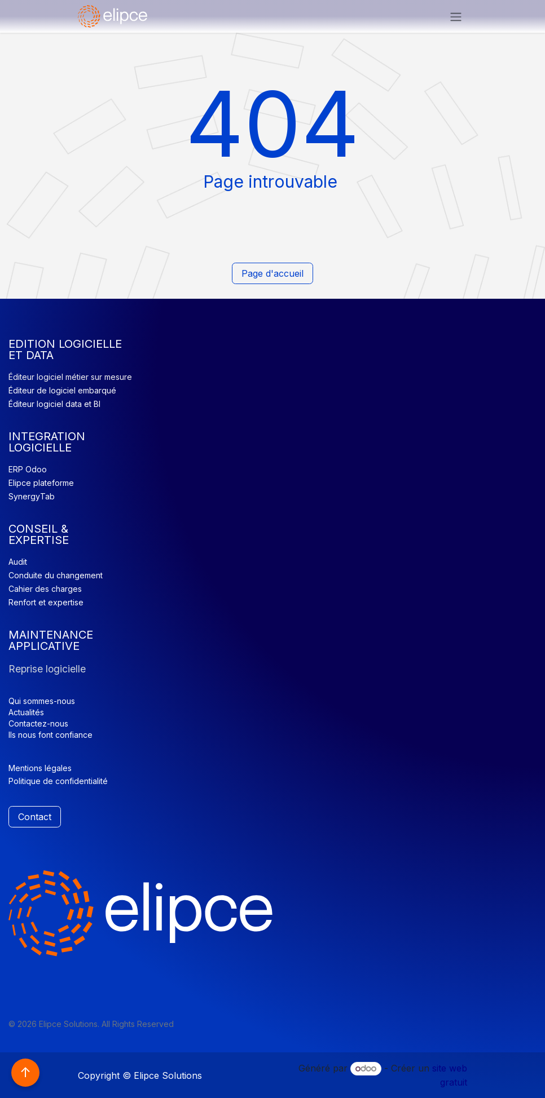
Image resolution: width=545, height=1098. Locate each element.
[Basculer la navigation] (456, 16)
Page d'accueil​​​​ (272, 273)
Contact (34, 816)
